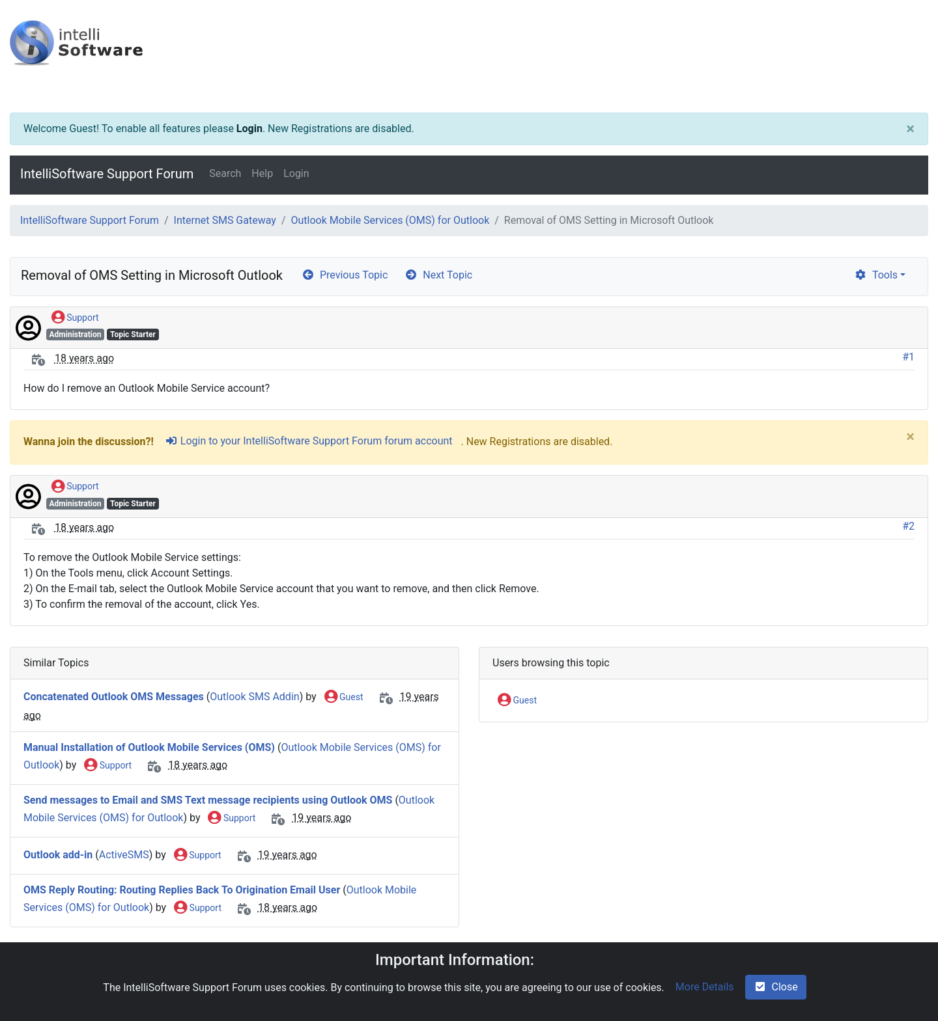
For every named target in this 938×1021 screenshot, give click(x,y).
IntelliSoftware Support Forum (106, 174)
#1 (908, 357)
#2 (908, 526)
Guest (343, 697)
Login (249, 128)
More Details (704, 987)
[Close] (910, 128)
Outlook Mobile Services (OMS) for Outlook (390, 220)
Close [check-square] (776, 987)
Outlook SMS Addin (254, 696)
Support (75, 318)
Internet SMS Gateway (225, 220)
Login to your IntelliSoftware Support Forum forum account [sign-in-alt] (309, 441)
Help (262, 173)
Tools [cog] (876, 275)
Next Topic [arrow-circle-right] (438, 275)
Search (225, 173)
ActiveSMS (124, 855)
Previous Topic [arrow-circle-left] (345, 275)
